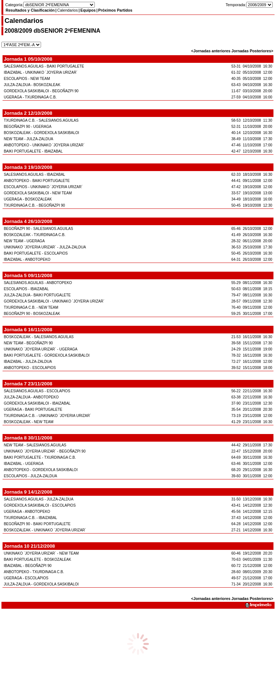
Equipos (88, 10)
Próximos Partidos (115, 10)
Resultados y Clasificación (29, 10)
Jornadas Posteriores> (252, 51)
